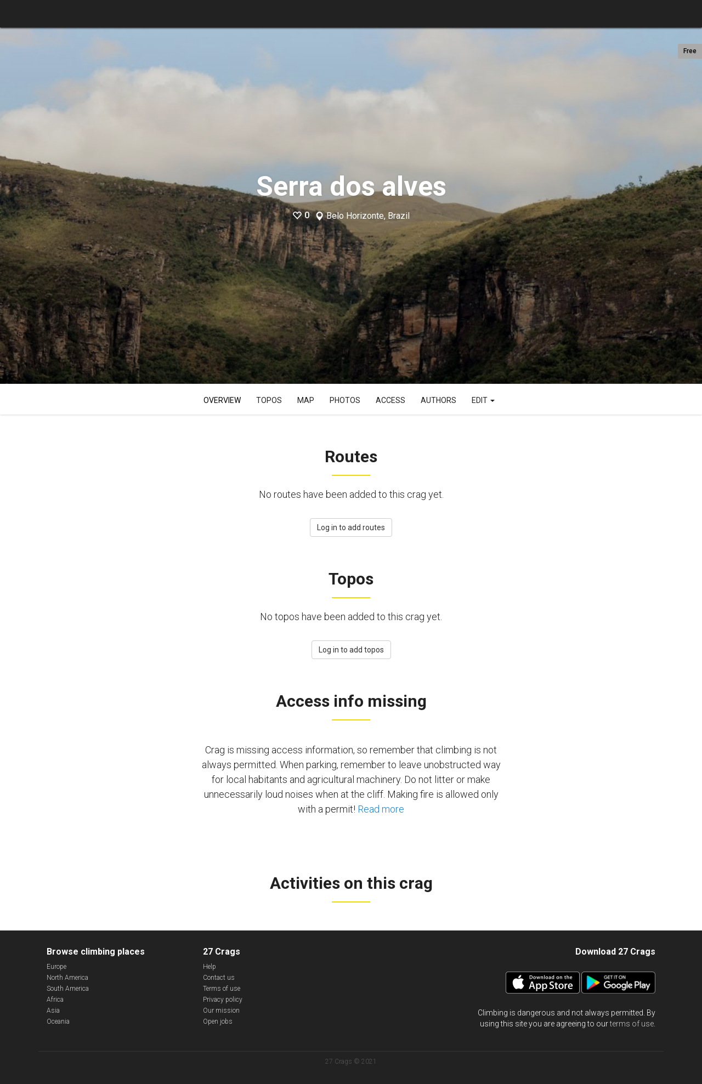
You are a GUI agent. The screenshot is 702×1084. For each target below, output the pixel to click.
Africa (55, 999)
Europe (56, 967)
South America (68, 988)
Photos (345, 400)
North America (67, 977)
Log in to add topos (351, 649)
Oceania (58, 1021)
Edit (483, 400)
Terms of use (221, 988)
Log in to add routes (351, 527)
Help (209, 967)
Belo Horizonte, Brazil (368, 216)
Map (305, 400)
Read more (381, 809)
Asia (53, 1010)
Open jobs (218, 1021)
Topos (269, 400)
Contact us (219, 977)
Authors (438, 400)
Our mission (221, 1010)
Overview (222, 400)
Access (390, 400)
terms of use (632, 1023)
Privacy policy (222, 999)
